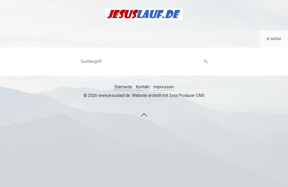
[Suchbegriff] (144, 61)
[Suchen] (206, 61)
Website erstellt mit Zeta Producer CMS (168, 95)
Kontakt (143, 86)
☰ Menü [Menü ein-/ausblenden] (274, 39)
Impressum (163, 86)
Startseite (123, 86)
